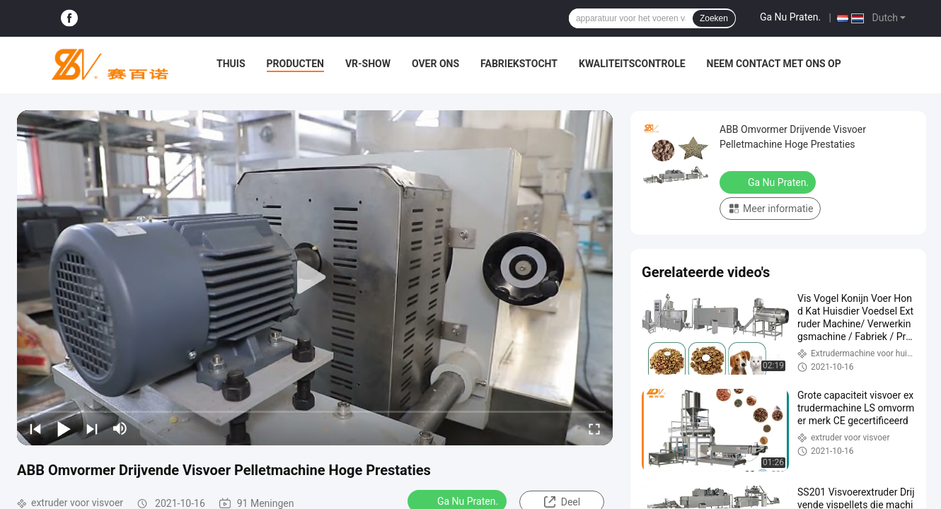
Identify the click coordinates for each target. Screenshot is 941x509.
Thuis (231, 63)
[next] (92, 428)
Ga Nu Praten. (790, 17)
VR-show (368, 63)
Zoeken (714, 18)
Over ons (435, 63)
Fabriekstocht (519, 63)
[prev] (35, 428)
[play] (315, 278)
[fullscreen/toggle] (594, 428)
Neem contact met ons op (774, 63)
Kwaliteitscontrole (632, 63)
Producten (295, 63)
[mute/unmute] (120, 428)
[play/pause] (64, 428)
